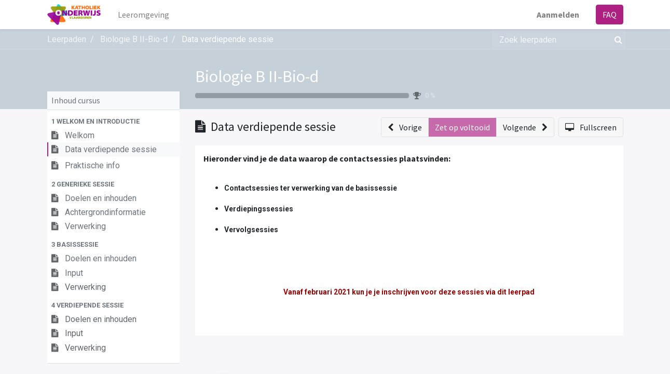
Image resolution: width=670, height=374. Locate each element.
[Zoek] (616, 39)
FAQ (610, 14)
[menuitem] (143, 14)
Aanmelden (558, 14)
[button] (113, 121)
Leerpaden (66, 39)
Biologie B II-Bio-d (257, 76)
